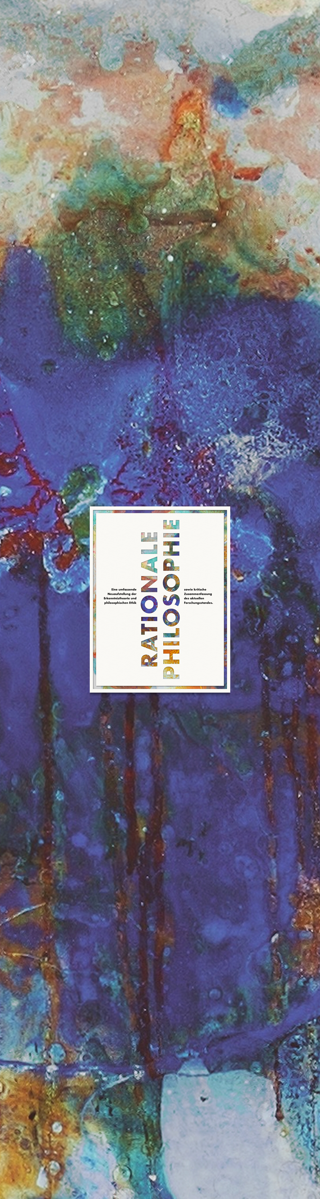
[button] (160, 1190)
